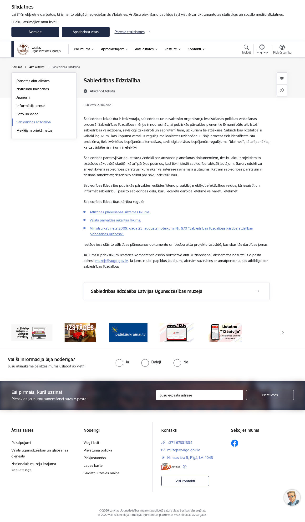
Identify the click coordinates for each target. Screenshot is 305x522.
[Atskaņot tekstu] (102, 91)
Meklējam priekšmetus (34, 130)
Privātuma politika (98, 450)
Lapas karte (93, 465)
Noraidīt (35, 32)
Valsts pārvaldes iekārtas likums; (115, 220)
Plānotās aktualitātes (33, 81)
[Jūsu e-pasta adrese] (199, 395)
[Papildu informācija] (184, 466)
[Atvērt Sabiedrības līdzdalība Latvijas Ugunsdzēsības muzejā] (257, 291)
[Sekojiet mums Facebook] (234, 443)
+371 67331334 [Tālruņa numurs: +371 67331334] (179, 442)
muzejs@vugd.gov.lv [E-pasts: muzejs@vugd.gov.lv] (183, 450)
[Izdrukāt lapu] (282, 78)
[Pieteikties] (270, 395)
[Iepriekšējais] (22, 332)
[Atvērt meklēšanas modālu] (246, 50)
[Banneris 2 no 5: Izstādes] (80, 332)
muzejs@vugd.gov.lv (111, 260)
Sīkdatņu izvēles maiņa (102, 473)
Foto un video (27, 114)
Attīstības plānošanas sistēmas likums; (120, 212)
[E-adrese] (170, 467)
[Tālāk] (282, 332)
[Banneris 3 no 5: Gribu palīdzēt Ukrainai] (128, 332)
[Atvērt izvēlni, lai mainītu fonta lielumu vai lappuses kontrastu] (282, 50)
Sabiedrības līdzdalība (33, 122)
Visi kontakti (185, 481)
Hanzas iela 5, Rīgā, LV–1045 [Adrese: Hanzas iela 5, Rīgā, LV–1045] (190, 457)
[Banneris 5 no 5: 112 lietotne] (225, 332)
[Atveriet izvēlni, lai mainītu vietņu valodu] (262, 49)
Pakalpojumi (21, 442)
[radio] (122, 362)
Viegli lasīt (91, 442)
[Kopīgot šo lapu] (282, 90)
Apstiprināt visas (86, 32)
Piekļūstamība (95, 458)
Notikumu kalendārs (32, 89)
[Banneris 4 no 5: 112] (176, 332)
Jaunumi (23, 97)
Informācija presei (30, 105)
